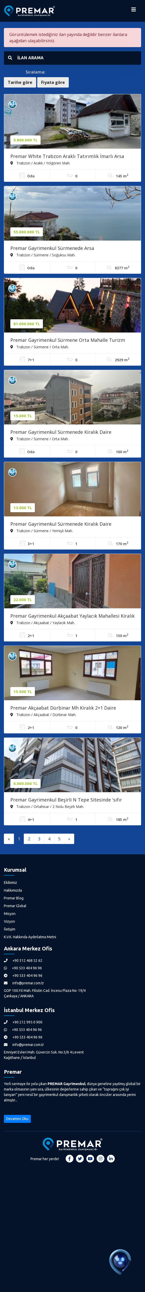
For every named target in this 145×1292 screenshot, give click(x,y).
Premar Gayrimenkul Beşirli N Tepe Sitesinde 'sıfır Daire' (66, 800)
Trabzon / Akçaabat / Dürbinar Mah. (43, 714)
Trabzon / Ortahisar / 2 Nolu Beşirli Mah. (47, 806)
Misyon (10, 914)
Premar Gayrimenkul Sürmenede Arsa (52, 248)
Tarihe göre (20, 82)
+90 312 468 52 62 (23, 960)
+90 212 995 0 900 (23, 1022)
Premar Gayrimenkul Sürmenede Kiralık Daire (60, 432)
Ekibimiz (10, 882)
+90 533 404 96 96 (23, 968)
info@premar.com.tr (24, 983)
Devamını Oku (17, 1119)
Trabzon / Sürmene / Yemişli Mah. (41, 530)
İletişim (9, 929)
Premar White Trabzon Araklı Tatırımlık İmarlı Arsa (67, 156)
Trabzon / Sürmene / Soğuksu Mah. (42, 254)
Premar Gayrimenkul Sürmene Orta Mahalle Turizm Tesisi (67, 340)
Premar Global (15, 906)
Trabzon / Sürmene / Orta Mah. (39, 346)
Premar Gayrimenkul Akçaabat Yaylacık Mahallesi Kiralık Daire (72, 616)
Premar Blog (14, 898)
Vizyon (9, 921)
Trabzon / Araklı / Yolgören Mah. (40, 163)
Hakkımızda (13, 890)
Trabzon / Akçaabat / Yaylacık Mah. (42, 622)
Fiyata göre (53, 82)
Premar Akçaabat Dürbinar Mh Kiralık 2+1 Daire (63, 708)
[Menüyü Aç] (133, 11)
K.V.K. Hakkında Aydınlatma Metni (30, 937)
